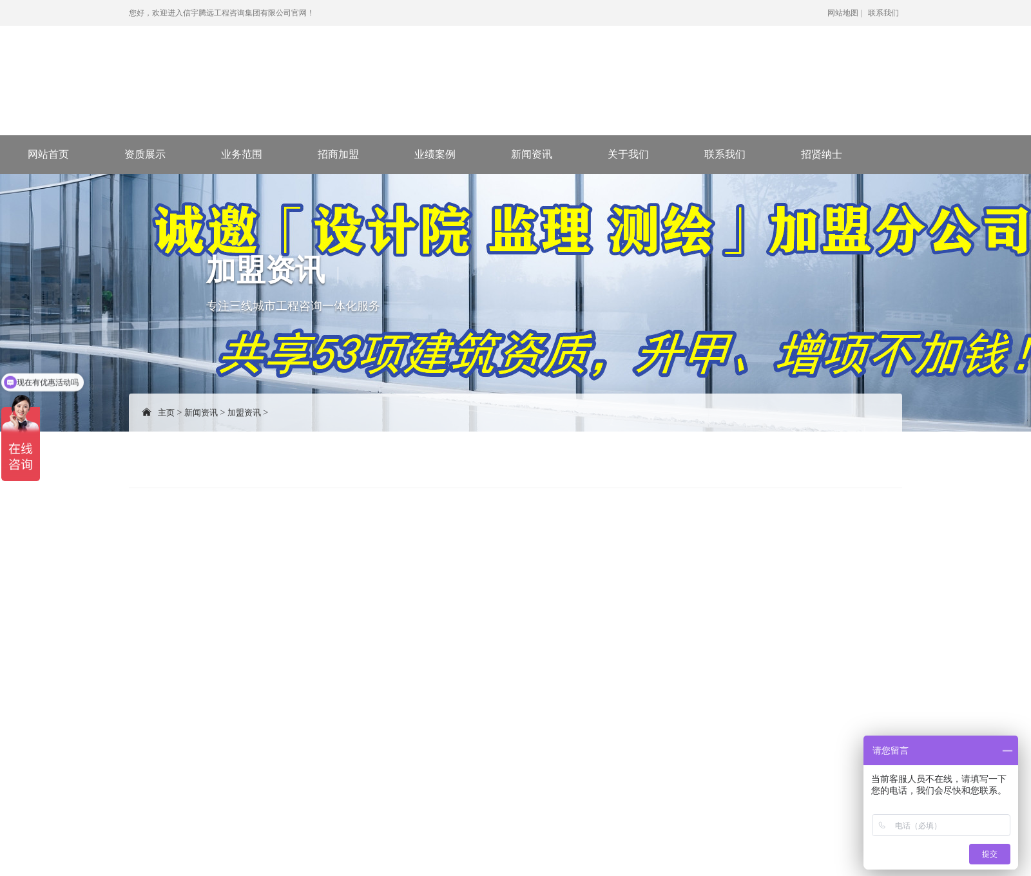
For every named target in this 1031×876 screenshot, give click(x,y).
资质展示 (145, 154)
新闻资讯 (531, 154)
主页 (166, 412)
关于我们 (628, 154)
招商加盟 (338, 154)
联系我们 (883, 12)
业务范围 (241, 154)
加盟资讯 (244, 412)
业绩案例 (435, 154)
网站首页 (48, 154)
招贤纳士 (821, 154)
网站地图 (842, 12)
